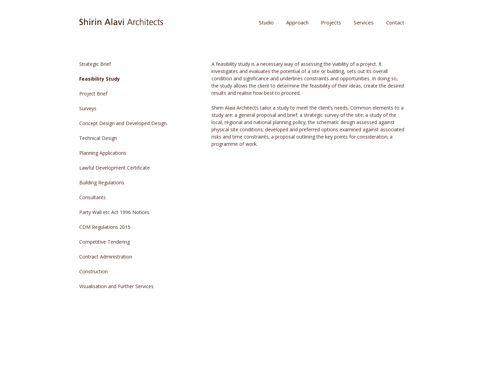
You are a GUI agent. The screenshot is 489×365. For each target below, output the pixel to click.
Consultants (92, 197)
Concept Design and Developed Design (123, 123)
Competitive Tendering (104, 242)
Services (364, 22)
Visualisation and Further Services (116, 286)
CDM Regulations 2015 (105, 227)
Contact (395, 22)
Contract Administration (105, 256)
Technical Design (98, 138)
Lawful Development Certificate (114, 167)
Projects (331, 22)
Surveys (87, 108)
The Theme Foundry (179, 346)
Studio (266, 22)
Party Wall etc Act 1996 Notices (114, 212)
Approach (297, 22)
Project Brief (93, 93)
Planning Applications (102, 153)
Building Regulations (101, 182)
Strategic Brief (95, 64)
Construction (93, 271)
